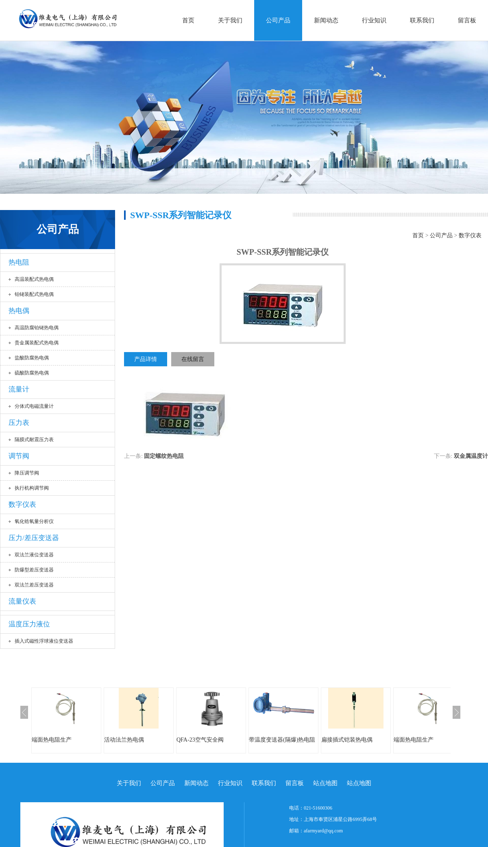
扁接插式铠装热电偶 (347, 740)
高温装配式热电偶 (34, 279)
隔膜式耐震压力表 (34, 439)
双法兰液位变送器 (34, 555)
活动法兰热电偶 (124, 740)
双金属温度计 (471, 456)
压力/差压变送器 (34, 538)
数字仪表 (22, 504)
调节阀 (19, 456)
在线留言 (192, 359)
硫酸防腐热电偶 (32, 373)
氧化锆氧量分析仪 (34, 521)
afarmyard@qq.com (323, 831)
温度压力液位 (29, 624)
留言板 (467, 20)
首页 (188, 20)
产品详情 (145, 359)
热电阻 (19, 262)
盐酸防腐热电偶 (32, 358)
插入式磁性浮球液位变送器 (44, 641)
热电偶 (19, 311)
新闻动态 (326, 20)
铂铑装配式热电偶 (34, 294)
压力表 (19, 423)
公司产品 (278, 20)
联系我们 (422, 20)
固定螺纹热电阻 (164, 456)
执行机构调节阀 (32, 488)
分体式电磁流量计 (34, 406)
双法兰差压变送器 (34, 585)
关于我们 (230, 20)
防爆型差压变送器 (34, 570)
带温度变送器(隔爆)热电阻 (282, 740)
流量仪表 (22, 601)
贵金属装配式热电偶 (37, 343)
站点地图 (325, 783)
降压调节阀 (27, 473)
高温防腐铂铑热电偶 (37, 327)
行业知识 (374, 20)
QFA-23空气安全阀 (200, 740)
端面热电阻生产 (52, 740)
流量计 (19, 389)
